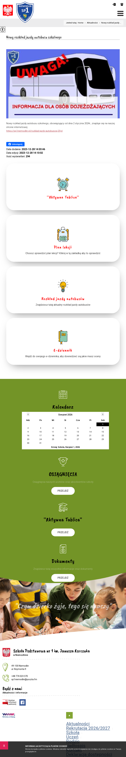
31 (40, 443)
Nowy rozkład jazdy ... (109, 23)
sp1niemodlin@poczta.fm (114, 4)
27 (78, 439)
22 (103, 435)
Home (80, 23)
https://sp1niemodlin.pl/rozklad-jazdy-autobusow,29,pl (34, 130)
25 (53, 439)
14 (90, 432)
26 (65, 439)
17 (40, 435)
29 (103, 439)
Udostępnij (15, 144)
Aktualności (90, 23)
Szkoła (72, 732)
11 (53, 432)
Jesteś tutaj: (72, 23)
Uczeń (72, 737)
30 (28, 443)
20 (78, 435)
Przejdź (63, 490)
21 (90, 435)
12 (65, 432)
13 (78, 432)
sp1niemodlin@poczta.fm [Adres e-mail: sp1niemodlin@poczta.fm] (24, 679)
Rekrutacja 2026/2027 (88, 728)
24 (40, 439)
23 (28, 439)
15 (103, 432)
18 (53, 435)
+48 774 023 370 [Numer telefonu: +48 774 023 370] (19, 676)
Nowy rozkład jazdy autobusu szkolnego (34, 37)
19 (65, 435)
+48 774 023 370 (122, 4)
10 (40, 432)
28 (90, 439)
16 (28, 435)
